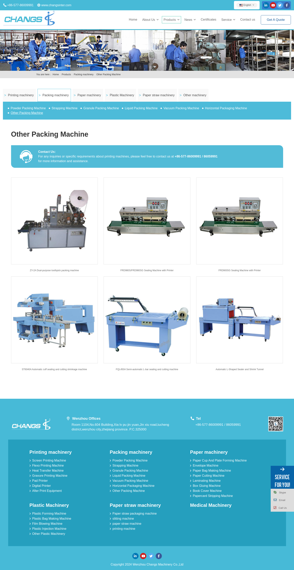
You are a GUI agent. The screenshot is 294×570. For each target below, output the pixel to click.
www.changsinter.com (56, 5)
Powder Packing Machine (28, 108)
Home (133, 19)
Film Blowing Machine (47, 523)
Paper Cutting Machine (208, 475)
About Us (148, 19)
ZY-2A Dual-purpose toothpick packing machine (54, 270)
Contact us (247, 19)
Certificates (208, 19)
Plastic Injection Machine (49, 528)
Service (226, 19)
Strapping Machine (65, 108)
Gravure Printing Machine (49, 475)
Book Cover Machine (207, 490)
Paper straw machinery (159, 95)
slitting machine (123, 518)
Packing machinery (83, 74)
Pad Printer (40, 480)
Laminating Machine (207, 480)
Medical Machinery (210, 505)
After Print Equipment (47, 490)
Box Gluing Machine (207, 485)
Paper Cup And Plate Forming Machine (220, 460)
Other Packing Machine (108, 74)
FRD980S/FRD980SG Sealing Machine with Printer (147, 270)
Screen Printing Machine (49, 460)
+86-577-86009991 (20, 5)
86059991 (233, 425)
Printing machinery (21, 95)
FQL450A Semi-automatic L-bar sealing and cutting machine (147, 369)
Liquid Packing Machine (141, 108)
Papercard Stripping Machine (213, 495)
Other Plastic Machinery (48, 533)
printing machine (124, 528)
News (188, 19)
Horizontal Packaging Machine (226, 108)
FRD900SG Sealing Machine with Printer (239, 270)
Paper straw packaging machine (135, 513)
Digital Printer (41, 485)
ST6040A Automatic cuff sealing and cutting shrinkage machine (54, 369)
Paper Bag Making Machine (212, 470)
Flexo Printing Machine (48, 465)
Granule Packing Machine (101, 108)
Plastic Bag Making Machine (51, 518)
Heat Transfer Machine (48, 470)
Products (170, 19)
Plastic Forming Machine (49, 513)
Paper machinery (89, 95)
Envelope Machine (205, 465)
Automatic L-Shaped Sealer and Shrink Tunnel (240, 369)
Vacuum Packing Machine (181, 108)
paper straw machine (127, 523)
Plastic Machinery (122, 95)
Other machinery (194, 95)
